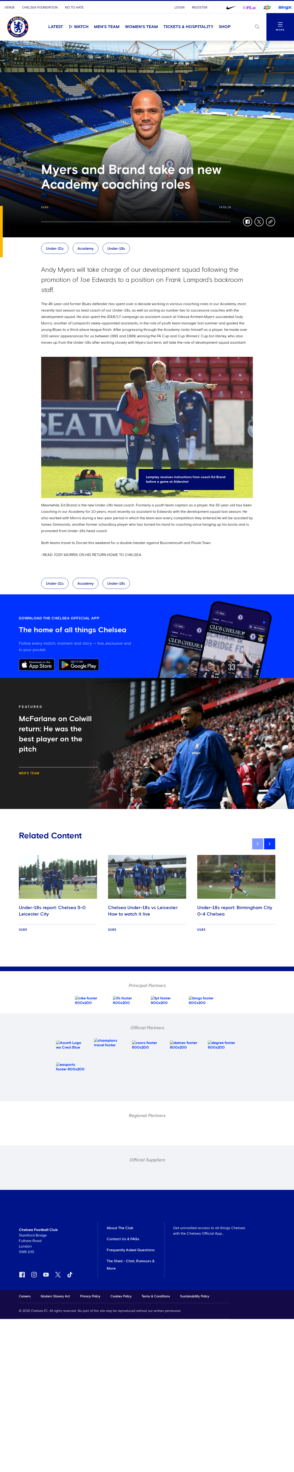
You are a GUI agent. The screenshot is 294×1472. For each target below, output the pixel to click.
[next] (269, 843)
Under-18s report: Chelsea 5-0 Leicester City (52, 910)
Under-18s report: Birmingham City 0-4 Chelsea (234, 910)
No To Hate (74, 7)
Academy (85, 248)
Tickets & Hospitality (188, 27)
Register (199, 7)
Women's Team (141, 27)
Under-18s (116, 248)
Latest (55, 27)
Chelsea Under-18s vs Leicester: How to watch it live (143, 910)
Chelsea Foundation (40, 7)
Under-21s (55, 248)
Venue (10, 7)
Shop (225, 27)
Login (179, 7)
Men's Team (107, 27)
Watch (78, 26)
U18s (45, 207)
